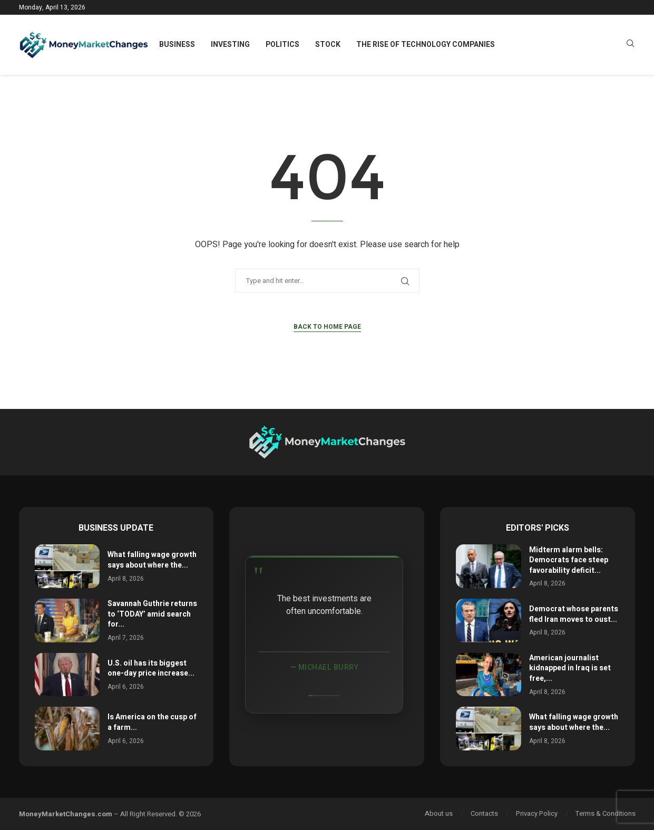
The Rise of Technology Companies (425, 44)
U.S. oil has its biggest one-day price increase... (151, 668)
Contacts (484, 813)
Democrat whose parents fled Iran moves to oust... (573, 614)
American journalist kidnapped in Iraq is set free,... (570, 668)
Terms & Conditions (605, 813)
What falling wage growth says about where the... (152, 560)
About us (439, 813)
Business (177, 44)
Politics (282, 44)
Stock (327, 44)
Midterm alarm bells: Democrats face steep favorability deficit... (568, 560)
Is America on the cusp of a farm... (152, 722)
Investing (230, 44)
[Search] (630, 45)
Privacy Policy (537, 813)
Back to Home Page (327, 326)
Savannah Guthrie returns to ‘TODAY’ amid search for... (152, 614)
